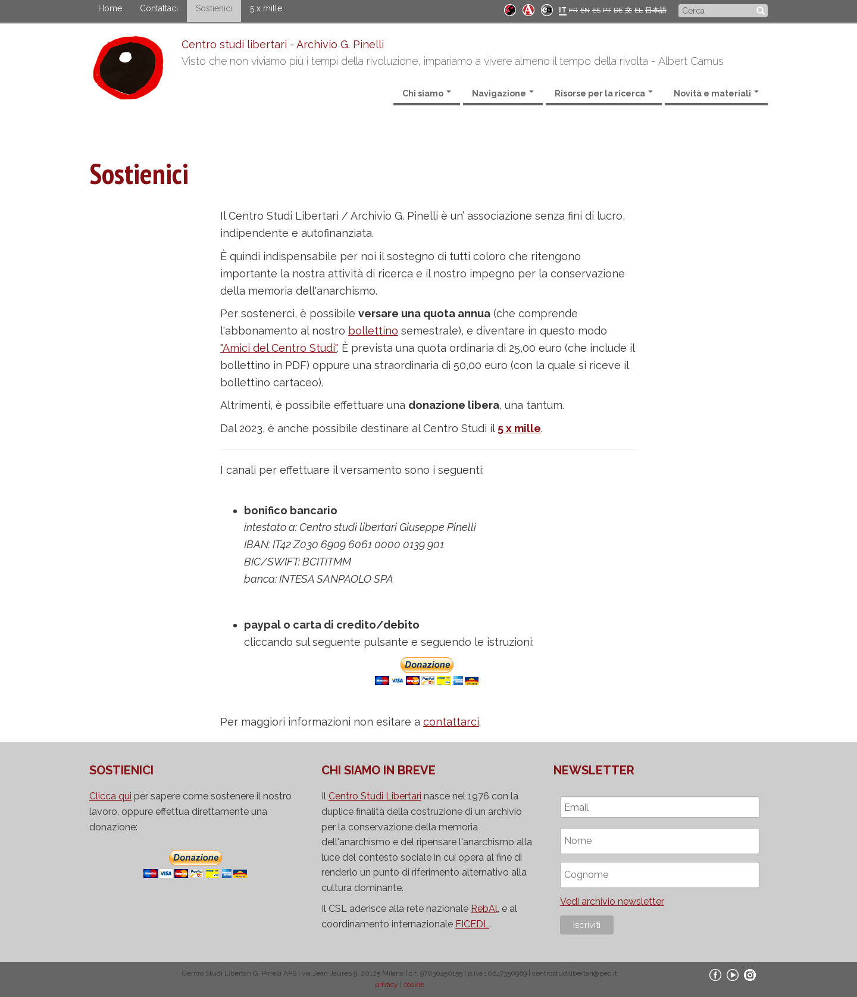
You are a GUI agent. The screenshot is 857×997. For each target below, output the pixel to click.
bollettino (373, 330)
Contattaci (159, 8)
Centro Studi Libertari (375, 796)
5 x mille (266, 8)
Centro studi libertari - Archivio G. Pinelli (283, 44)
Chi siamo (426, 93)
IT (563, 10)
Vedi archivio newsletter (612, 901)
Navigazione (503, 93)
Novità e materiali (716, 93)
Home (110, 8)
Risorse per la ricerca (604, 93)
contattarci (451, 721)
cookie (414, 984)
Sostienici (214, 8)
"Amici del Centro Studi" (278, 348)
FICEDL (472, 924)
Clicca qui (110, 796)
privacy (386, 984)
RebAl (484, 908)
